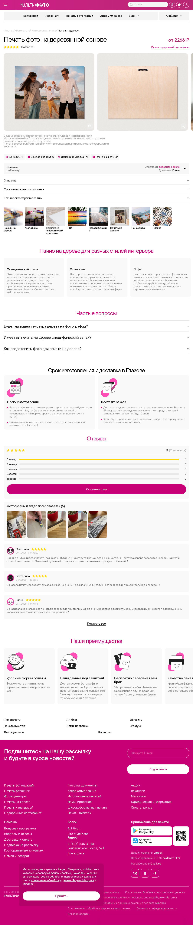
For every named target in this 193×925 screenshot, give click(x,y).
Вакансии (104, 732)
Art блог (72, 719)
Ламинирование (77, 725)
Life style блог (78, 834)
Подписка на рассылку (21, 845)
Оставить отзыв (96, 489)
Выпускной (30, 15)
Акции (135, 785)
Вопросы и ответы (18, 834)
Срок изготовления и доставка (96, 189)
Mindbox (28, 883)
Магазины (135, 719)
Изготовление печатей (84, 796)
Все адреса (76, 853)
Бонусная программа (20, 828)
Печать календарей (18, 807)
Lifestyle (135, 725)
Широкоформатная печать (87, 807)
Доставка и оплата (18, 839)
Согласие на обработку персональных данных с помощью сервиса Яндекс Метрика (122, 897)
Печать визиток (14, 725)
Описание (96, 180)
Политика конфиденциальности (156, 908)
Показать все (96, 623)
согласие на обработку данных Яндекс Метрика (62, 880)
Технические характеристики (96, 197)
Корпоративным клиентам (23, 850)
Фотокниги (52, 15)
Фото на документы (82, 785)
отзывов (27, 47)
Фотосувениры (14, 732)
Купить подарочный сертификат (170, 47)
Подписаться (158, 769)
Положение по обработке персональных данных (99, 908)
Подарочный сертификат (23, 813)
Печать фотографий (79, 15)
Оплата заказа (141, 807)
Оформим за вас (111, 15)
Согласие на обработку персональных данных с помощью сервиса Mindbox (117, 902)
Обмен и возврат (16, 856)
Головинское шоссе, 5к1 (86, 848)
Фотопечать (12, 719)
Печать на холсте (17, 802)
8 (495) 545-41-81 (81, 844)
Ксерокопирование (82, 791)
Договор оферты (78, 913)
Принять (61, 896)
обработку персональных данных (72, 876)
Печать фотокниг (17, 791)
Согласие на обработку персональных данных (155, 892)
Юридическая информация (151, 802)
